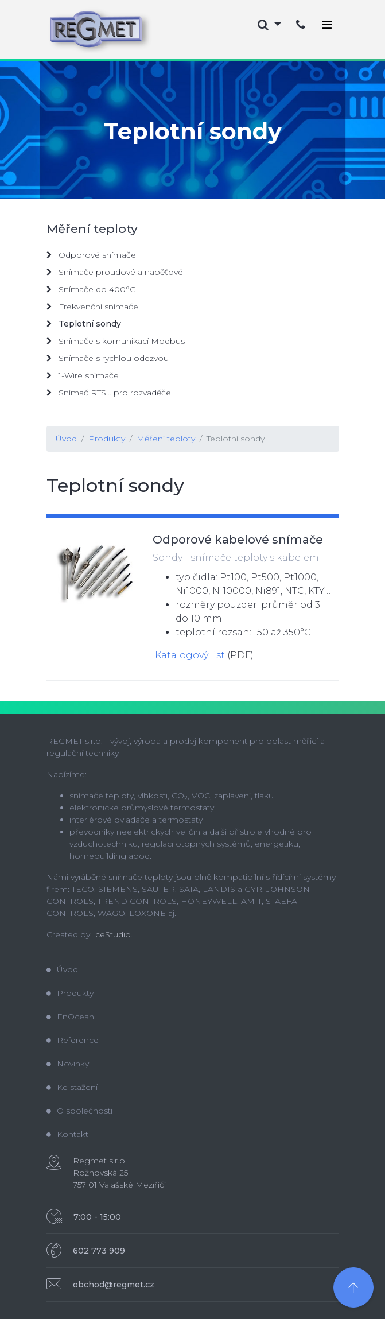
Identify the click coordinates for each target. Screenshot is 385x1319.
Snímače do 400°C (90, 289)
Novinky (67, 1063)
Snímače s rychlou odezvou (107, 358)
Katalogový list (190, 655)
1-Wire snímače (82, 375)
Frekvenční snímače (92, 306)
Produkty (106, 438)
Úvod (66, 438)
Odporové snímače (91, 255)
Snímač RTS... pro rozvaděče (108, 392)
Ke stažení (72, 1087)
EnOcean (70, 1016)
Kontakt (67, 1134)
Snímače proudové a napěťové (114, 272)
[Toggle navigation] (326, 24)
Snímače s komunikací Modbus (115, 341)
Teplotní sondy (236, 438)
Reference (72, 1040)
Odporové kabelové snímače (238, 539)
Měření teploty (166, 438)
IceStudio (111, 934)
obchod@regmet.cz (113, 1284)
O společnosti (79, 1110)
